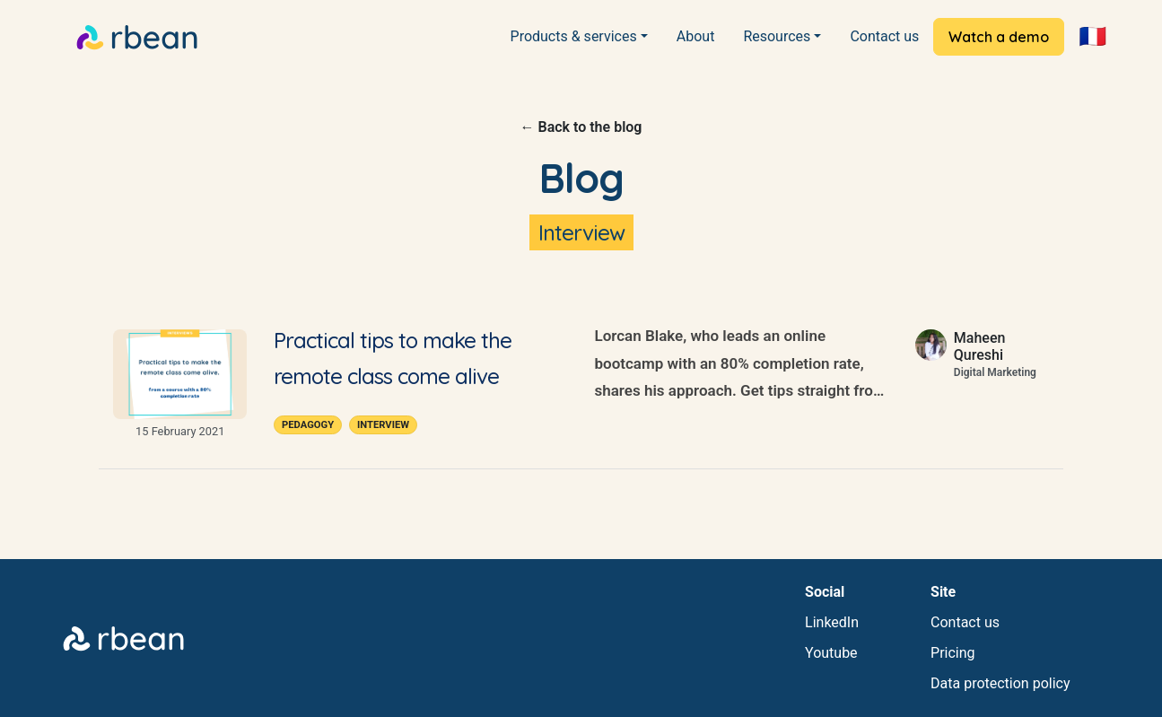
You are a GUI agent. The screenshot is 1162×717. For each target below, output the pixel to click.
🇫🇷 (1092, 36)
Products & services (574, 36)
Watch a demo (998, 37)
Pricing (952, 652)
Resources (776, 36)
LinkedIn (832, 622)
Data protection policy (1000, 683)
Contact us (884, 36)
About (696, 36)
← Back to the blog (581, 127)
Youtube (831, 652)
